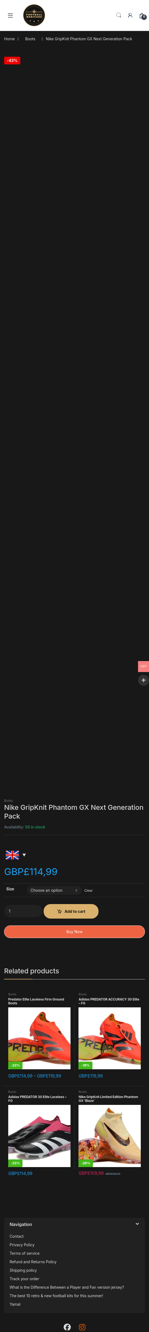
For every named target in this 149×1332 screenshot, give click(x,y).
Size (10, 889)
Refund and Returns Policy (33, 1261)
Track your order (24, 1278)
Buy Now (74, 931)
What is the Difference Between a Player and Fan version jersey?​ (67, 1287)
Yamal (15, 1304)
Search (119, 15)
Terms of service (25, 1253)
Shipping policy (23, 1270)
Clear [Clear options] (88, 890)
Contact (17, 1236)
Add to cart (74, 911)
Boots (30, 38)
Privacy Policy (22, 1244)
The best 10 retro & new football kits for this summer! (56, 1295)
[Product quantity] (23, 911)
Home (9, 38)
